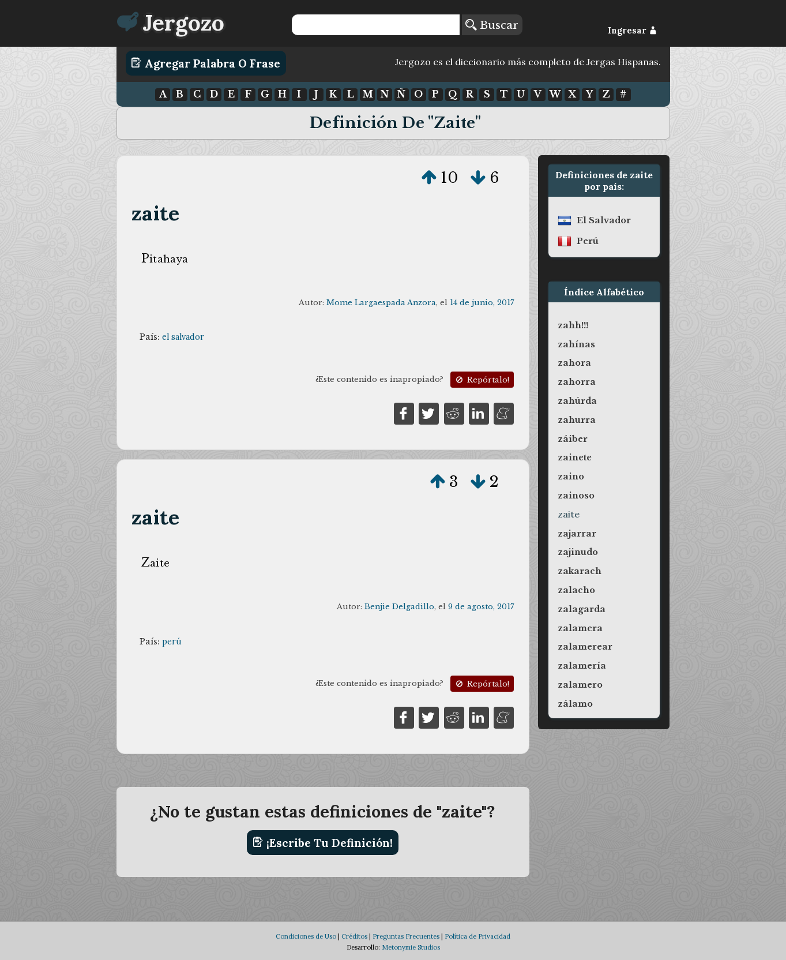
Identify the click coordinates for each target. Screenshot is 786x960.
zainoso (576, 495)
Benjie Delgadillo (399, 606)
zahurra (577, 420)
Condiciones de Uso (306, 936)
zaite (155, 213)
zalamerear (585, 647)
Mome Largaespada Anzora (381, 302)
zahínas (576, 344)
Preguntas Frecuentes (406, 936)
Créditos (354, 936)
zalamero (580, 685)
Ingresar (632, 30)
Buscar (491, 25)
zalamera (580, 628)
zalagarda (582, 609)
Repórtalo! (481, 380)
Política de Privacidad (477, 936)
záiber (573, 439)
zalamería (582, 666)
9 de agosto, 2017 (481, 606)
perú (172, 641)
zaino (571, 476)
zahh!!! (573, 325)
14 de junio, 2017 (482, 302)
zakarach (579, 571)
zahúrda (577, 401)
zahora (574, 363)
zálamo (575, 704)
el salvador (183, 337)
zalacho (576, 590)
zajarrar (577, 533)
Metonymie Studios (411, 947)
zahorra (577, 382)
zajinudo (578, 552)
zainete (575, 457)
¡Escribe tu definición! (323, 842)
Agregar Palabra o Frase (205, 63)
